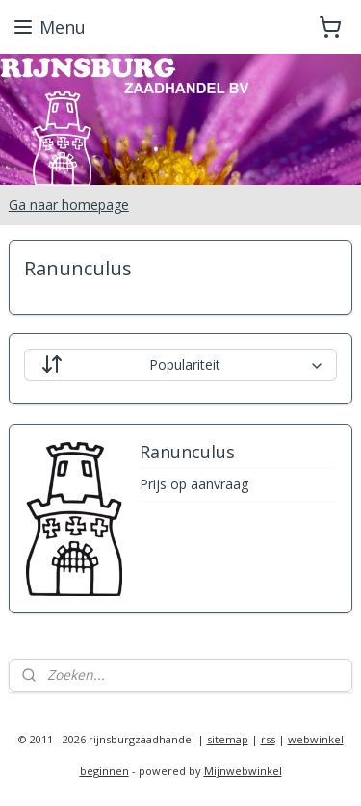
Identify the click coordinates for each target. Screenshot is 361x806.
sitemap (227, 739)
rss (268, 739)
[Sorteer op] (181, 365)
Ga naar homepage (69, 204)
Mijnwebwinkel (243, 771)
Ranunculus (187, 452)
